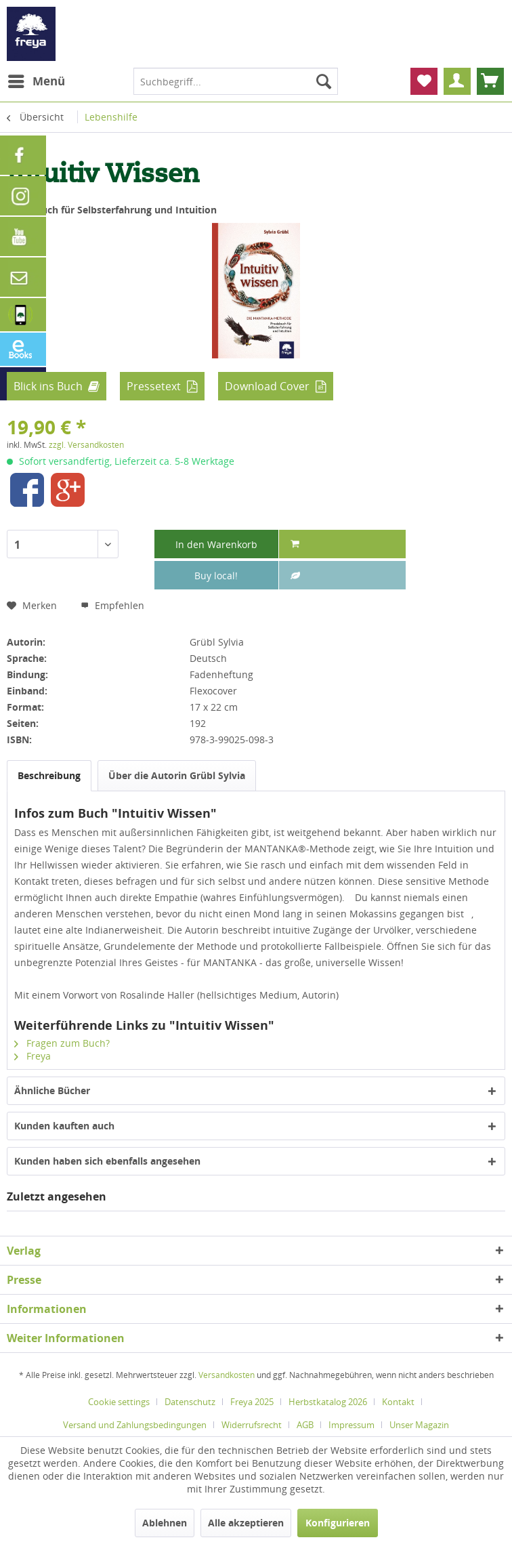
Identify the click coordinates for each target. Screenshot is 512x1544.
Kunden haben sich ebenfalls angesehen (107, 1160)
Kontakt (398, 1402)
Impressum (351, 1425)
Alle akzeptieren (246, 1522)
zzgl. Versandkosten (86, 445)
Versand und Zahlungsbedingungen (135, 1425)
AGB (305, 1425)
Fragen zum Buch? (62, 1043)
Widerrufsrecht (251, 1425)
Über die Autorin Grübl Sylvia (176, 775)
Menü (36, 79)
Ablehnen (164, 1522)
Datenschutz (190, 1402)
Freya (32, 1055)
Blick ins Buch (48, 386)
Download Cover (267, 386)
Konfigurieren (337, 1522)
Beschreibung (49, 775)
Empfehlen (112, 605)
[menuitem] (36, 81)
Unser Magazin (419, 1425)
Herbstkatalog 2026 (328, 1402)
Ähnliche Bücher (52, 1090)
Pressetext (154, 386)
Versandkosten (226, 1375)
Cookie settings (119, 1402)
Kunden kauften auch (64, 1125)
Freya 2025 (252, 1402)
